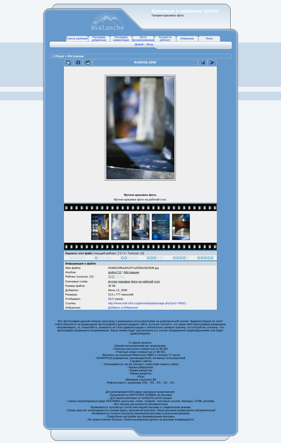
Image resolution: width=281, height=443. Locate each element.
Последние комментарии (121, 38)
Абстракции (75, 56)
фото (134, 281)
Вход (150, 44)
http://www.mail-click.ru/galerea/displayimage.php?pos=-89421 (147, 303)
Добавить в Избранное (123, 307)
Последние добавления (99, 38)
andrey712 (114, 272)
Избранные (187, 38)
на (140, 281)
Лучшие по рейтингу (165, 38)
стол (157, 281)
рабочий (147, 281)
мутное (113, 281)
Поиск (209, 38)
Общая (60, 56)
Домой (139, 44)
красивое (124, 281)
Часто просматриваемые (143, 38)
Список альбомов (77, 38)
